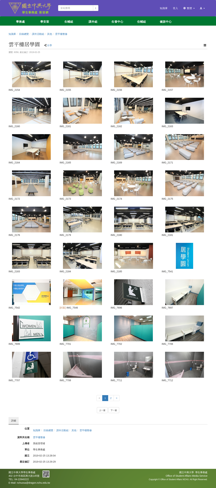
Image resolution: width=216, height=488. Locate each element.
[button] (202, 8)
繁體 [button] (189, 8)
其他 (49, 34)
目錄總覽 (24, 34)
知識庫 (12, 34)
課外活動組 (38, 34)
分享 (49, 45)
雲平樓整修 (61, 34)
